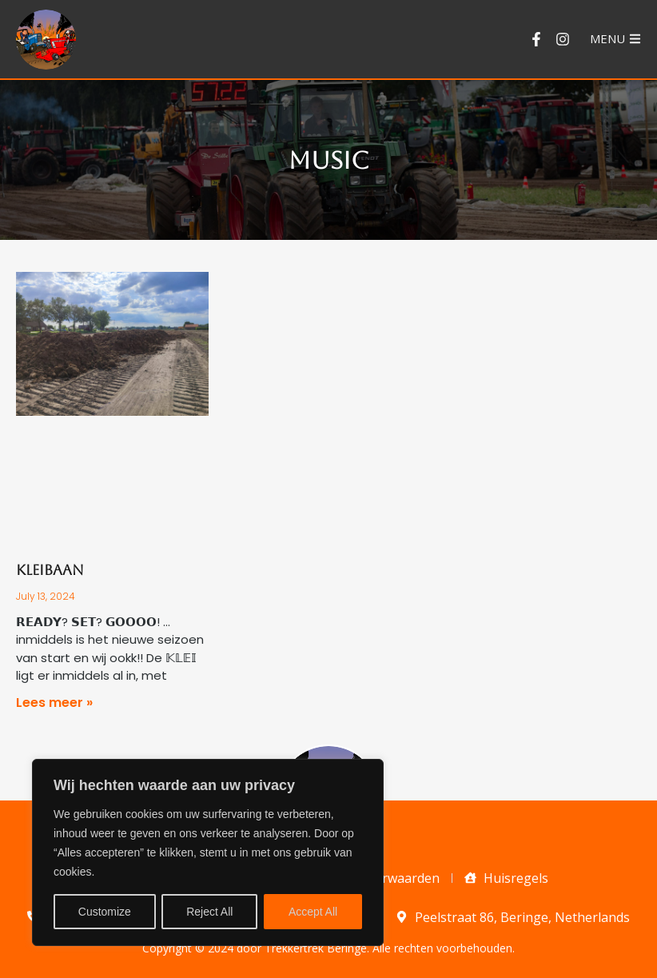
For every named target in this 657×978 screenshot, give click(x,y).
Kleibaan (50, 569)
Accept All (313, 911)
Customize (104, 911)
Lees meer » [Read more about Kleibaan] (54, 702)
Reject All (209, 911)
